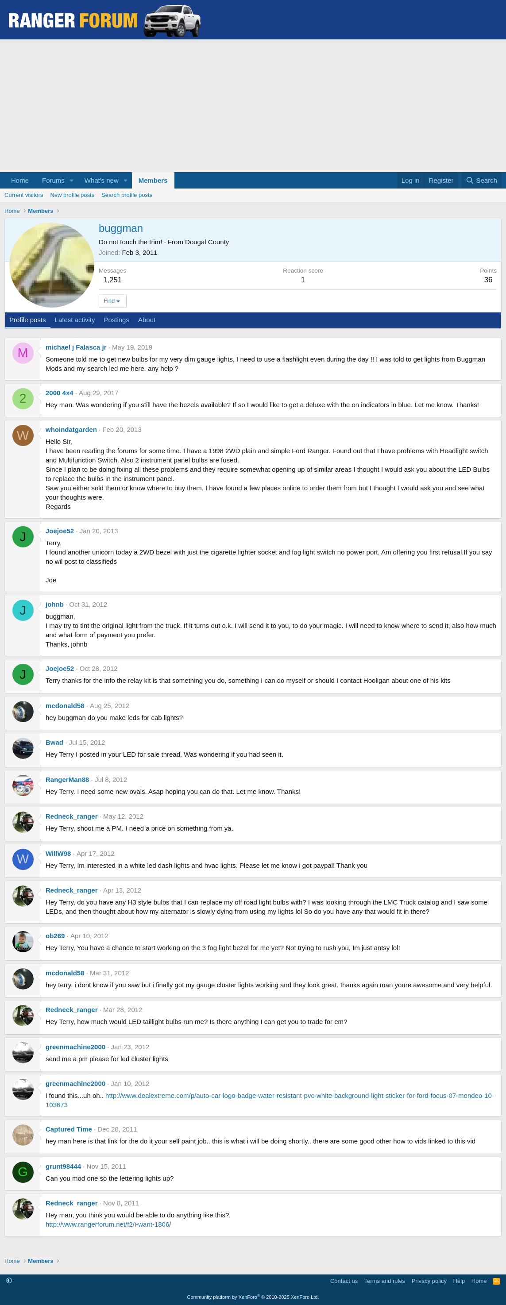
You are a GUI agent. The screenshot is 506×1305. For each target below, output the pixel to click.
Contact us (344, 1281)
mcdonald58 (65, 705)
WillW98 (58, 853)
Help (459, 1281)
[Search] (481, 180)
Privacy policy (429, 1281)
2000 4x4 (59, 393)
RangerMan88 (67, 779)
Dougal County (207, 242)
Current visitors (23, 195)
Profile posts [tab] (27, 319)
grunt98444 (63, 1166)
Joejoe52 (60, 531)
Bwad (54, 742)
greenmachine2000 (75, 1047)
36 (488, 280)
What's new (102, 180)
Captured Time (69, 1129)
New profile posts (72, 195)
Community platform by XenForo (253, 1297)
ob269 (55, 935)
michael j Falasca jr (76, 347)
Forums (53, 180)
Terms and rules (384, 1281)
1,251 (112, 280)
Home (20, 180)
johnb (55, 604)
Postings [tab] (116, 319)
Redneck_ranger (72, 816)
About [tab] (146, 319)
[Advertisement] (253, 106)
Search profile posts (126, 195)
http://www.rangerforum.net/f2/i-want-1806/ (108, 1224)
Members (153, 180)
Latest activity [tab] (75, 319)
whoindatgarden (71, 429)
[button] (72, 180)
